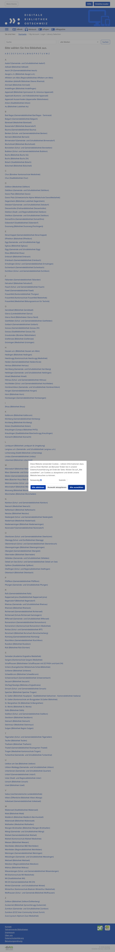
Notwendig (35, 480)
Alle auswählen (76, 487)
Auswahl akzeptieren (57, 487)
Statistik (62, 480)
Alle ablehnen (38, 487)
